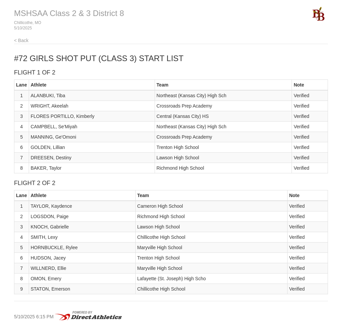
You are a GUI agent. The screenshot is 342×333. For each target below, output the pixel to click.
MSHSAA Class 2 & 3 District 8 (69, 13)
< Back (21, 40)
